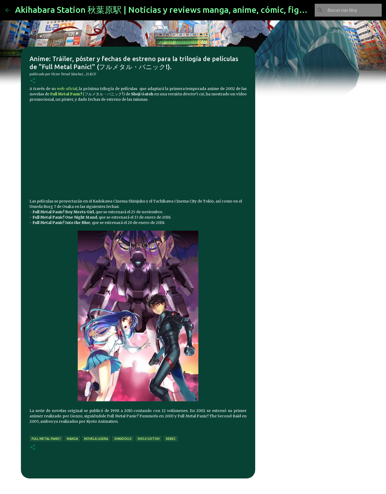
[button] (32, 81)
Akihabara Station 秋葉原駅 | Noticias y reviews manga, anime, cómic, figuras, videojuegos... (195, 9)
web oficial (67, 88)
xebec (171, 438)
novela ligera (96, 438)
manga (72, 438)
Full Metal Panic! (66, 94)
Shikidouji (122, 438)
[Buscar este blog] (353, 10)
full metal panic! (46, 438)
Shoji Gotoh (148, 438)
